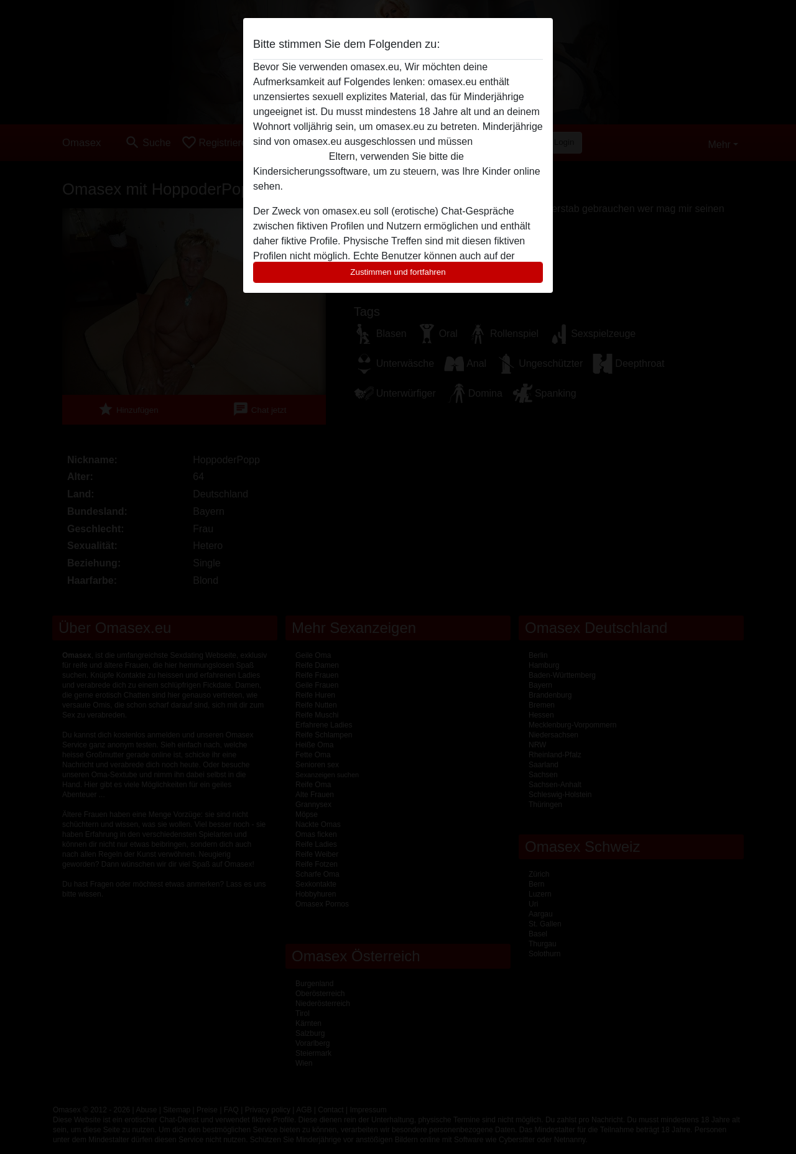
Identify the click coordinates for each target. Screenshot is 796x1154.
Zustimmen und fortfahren (398, 272)
